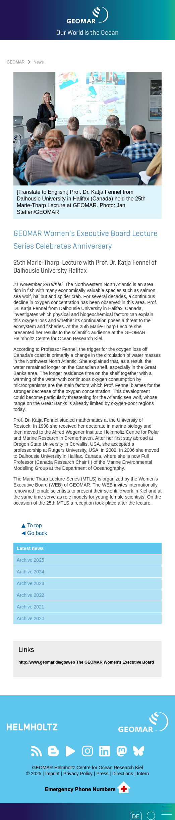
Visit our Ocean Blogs (53, 751)
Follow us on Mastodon (121, 751)
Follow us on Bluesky (138, 751)
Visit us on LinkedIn (104, 751)
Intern (143, 773)
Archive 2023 (30, 583)
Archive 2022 (30, 595)
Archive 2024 (30, 571)
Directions (122, 773)
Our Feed (36, 751)
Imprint (52, 773)
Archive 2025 (30, 560)
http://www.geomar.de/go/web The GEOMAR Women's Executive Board (86, 662)
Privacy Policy (78, 773)
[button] (167, 811)
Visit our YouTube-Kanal (70, 751)
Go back (37, 533)
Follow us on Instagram (88, 751)
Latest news (30, 548)
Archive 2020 (30, 618)
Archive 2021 (30, 606)
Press (102, 773)
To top (34, 525)
